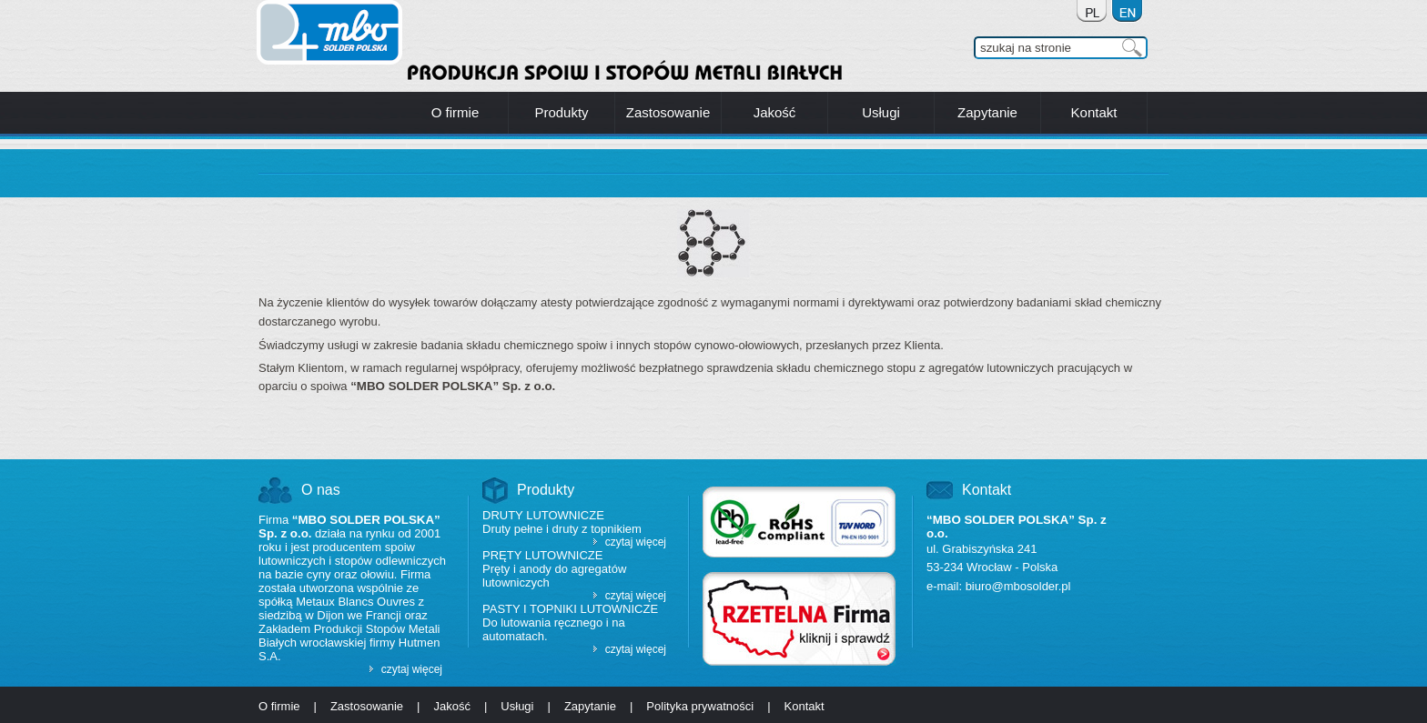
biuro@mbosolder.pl (1018, 586)
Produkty (545, 489)
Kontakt (986, 489)
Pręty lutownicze (542, 555)
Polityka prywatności (700, 706)
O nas (320, 489)
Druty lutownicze (543, 515)
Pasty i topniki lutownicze (570, 609)
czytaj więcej (411, 669)
